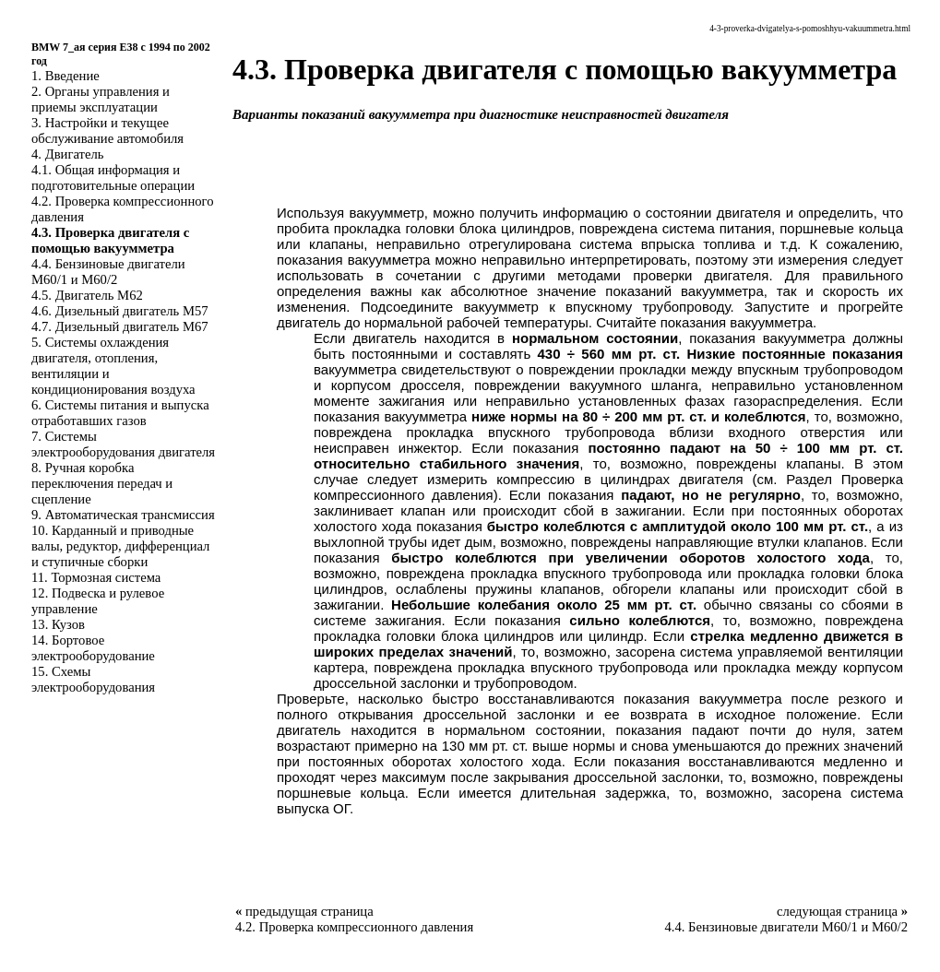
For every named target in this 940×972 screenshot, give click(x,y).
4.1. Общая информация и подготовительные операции (113, 177)
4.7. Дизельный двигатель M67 (119, 326)
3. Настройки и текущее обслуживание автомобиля (107, 130)
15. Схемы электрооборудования (93, 679)
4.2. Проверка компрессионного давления (354, 926)
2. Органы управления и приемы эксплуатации (100, 99)
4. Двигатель (67, 154)
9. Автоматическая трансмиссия (123, 514)
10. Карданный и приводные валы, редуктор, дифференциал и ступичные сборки (120, 546)
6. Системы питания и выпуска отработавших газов (120, 412)
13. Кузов (58, 624)
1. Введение (65, 75)
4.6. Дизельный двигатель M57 (119, 310)
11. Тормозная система (96, 577)
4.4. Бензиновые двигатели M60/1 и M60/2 (108, 271)
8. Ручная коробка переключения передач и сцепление (102, 483)
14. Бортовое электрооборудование (93, 648)
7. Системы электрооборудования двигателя (123, 444)
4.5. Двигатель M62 (87, 295)
